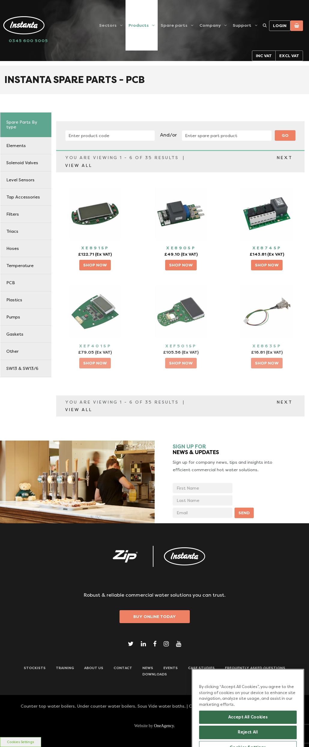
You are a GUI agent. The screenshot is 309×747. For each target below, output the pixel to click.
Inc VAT (264, 55)
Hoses (12, 248)
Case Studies (201, 668)
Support (242, 25)
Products (139, 25)
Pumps (13, 317)
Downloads (154, 674)
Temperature (20, 265)
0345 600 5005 (28, 40)
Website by (154, 726)
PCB (10, 282)
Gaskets (14, 334)
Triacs (12, 231)
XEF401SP (95, 345)
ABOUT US (93, 668)
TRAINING (65, 668)
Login (279, 25)
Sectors (108, 25)
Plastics (14, 299)
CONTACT (123, 668)
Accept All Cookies (248, 731)
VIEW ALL (78, 165)
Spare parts (174, 25)
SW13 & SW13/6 (22, 368)
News (147, 668)
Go (285, 135)
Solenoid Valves (22, 162)
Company (210, 25)
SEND (244, 512)
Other (12, 351)
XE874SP (267, 247)
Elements (16, 145)
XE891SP (95, 247)
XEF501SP (181, 345)
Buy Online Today (154, 616)
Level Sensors (20, 179)
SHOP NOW (95, 265)
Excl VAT (289, 55)
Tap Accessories (23, 197)
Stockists (35, 668)
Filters (12, 214)
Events (170, 668)
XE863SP (266, 345)
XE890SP (181, 247)
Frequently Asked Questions (255, 668)
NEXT (284, 157)
